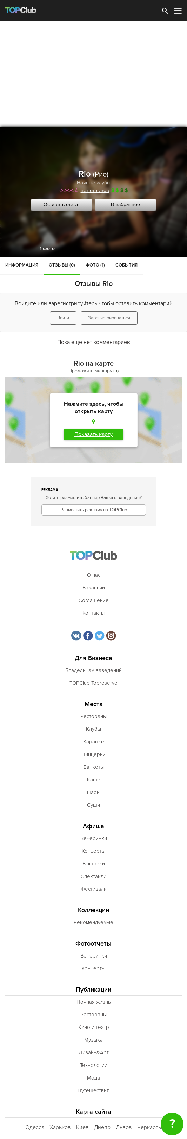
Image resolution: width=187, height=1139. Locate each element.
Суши (93, 805)
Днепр (102, 1127)
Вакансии (93, 587)
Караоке (93, 741)
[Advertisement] (93, 74)
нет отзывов (95, 190)
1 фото (47, 248)
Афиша (93, 826)
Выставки (93, 863)
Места (94, 704)
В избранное (125, 204)
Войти (63, 318)
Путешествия (93, 1090)
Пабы (93, 792)
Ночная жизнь (93, 1002)
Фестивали (94, 889)
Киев (82, 1127)
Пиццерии (93, 754)
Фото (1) (95, 265)
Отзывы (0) (62, 265)
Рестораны (93, 716)
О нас (93, 575)
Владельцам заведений (93, 670)
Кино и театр (93, 1027)
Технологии (93, 1065)
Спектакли (93, 876)
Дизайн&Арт (94, 1052)
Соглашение (94, 600)
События (126, 265)
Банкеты (94, 767)
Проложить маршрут (93, 371)
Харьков (60, 1127)
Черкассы (149, 1127)
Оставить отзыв (62, 204)
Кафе (93, 779)
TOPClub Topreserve (93, 683)
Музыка (93, 1040)
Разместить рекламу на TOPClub (93, 510)
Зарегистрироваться (109, 318)
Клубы (93, 729)
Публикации (93, 989)
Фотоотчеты (93, 943)
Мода (93, 1078)
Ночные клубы (94, 183)
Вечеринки (93, 838)
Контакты (93, 613)
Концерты (93, 851)
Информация (21, 265)
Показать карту (93, 434)
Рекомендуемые (93, 922)
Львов (124, 1127)
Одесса (34, 1127)
